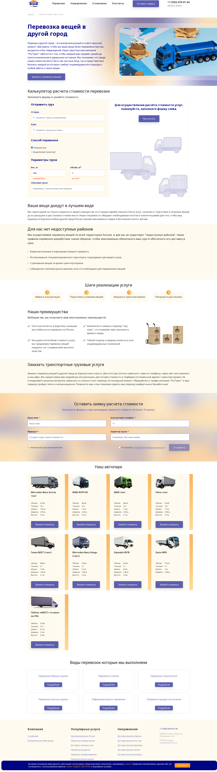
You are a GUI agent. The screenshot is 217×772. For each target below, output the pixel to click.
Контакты (118, 5)
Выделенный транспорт (44, 152)
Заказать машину (44, 524)
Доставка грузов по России (129, 740)
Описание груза (39, 183)
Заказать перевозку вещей (46, 76)
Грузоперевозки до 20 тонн (83, 736)
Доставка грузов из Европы (129, 736)
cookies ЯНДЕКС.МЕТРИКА (78, 767)
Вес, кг (34, 167)
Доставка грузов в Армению (130, 745)
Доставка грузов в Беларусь (130, 754)
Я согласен (182, 765)
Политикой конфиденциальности (150, 447)
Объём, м (75, 167)
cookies (127, 764)
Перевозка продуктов (80, 750)
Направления (78, 5)
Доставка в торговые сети (82, 745)
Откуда (35, 112)
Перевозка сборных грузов (83, 740)
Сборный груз (39, 147)
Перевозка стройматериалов (84, 754)
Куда (33, 124)
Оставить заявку (146, 5)
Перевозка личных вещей (82, 759)
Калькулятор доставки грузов (40, 740)
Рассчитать (149, 118)
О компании (99, 5)
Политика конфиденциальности (168, 741)
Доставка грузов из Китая (129, 750)
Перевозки (58, 5)
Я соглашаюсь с (143, 447)
